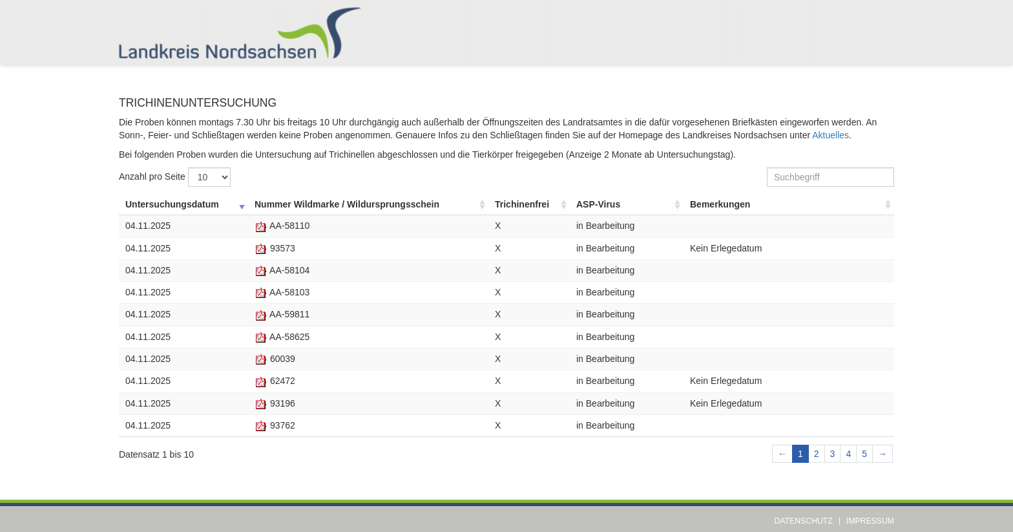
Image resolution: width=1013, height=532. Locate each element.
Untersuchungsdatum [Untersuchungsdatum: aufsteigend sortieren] (172, 204)
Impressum (870, 521)
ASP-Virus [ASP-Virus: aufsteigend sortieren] (598, 204)
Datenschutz (804, 521)
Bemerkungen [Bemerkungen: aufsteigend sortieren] (720, 204)
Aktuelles (830, 135)
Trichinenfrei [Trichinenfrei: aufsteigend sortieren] (522, 204)
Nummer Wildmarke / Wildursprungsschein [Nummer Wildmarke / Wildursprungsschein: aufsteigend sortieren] (347, 204)
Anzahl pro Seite (175, 177)
